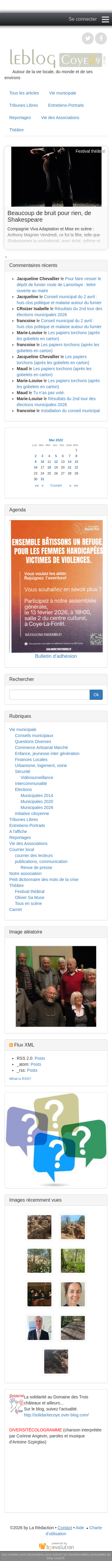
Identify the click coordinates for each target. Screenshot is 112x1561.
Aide (80, 1527)
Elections (23, 789)
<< (37, 485)
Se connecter (83, 19)
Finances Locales (31, 759)
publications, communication (41, 861)
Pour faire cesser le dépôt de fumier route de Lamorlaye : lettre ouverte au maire (59, 284)
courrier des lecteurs (34, 855)
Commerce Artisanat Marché (41, 747)
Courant (56, 485)
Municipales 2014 (37, 795)
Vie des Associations (60, 117)
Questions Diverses (33, 741)
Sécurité (22, 771)
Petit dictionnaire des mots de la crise (44, 879)
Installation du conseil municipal (70, 410)
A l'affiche (18, 831)
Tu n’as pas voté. (49, 392)
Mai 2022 (56, 440)
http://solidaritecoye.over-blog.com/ (56, 1415)
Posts (40, 1058)
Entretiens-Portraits (66, 105)
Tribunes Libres (23, 105)
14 (69, 461)
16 (35, 467)
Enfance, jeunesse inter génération (47, 753)
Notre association (25, 873)
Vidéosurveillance (37, 777)
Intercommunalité (31, 783)
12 (56, 461)
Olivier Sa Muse (30, 897)
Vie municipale (62, 93)
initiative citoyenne (32, 813)
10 (42, 461)
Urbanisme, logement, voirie (41, 765)
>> (76, 485)
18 (49, 467)
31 (42, 479)
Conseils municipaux (34, 735)
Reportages (20, 117)
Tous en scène (28, 903)
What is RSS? (20, 1078)
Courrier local (21, 849)
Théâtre (16, 129)
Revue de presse (36, 867)
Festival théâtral (30, 891)
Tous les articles (24, 93)
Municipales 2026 (37, 807)
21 (69, 467)
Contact (65, 1527)
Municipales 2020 (37, 801)
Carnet (15, 909)
